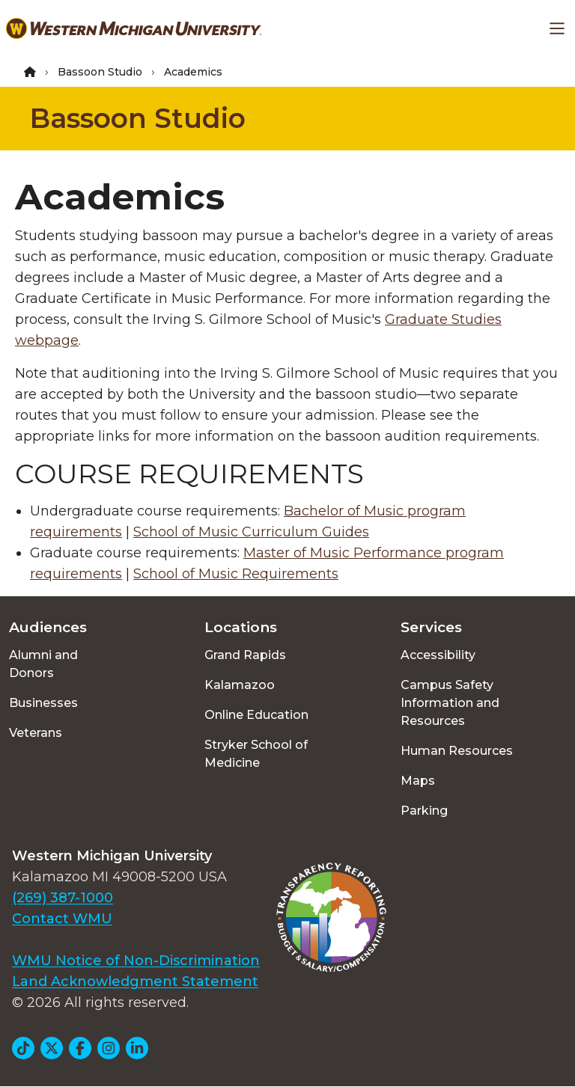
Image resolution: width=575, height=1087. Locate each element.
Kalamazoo (239, 685)
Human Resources (457, 751)
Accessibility (438, 655)
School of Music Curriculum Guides (251, 532)
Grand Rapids (245, 655)
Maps (418, 781)
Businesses (43, 703)
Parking (424, 810)
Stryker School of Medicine (256, 754)
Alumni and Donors (43, 664)
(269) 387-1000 (62, 897)
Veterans (35, 733)
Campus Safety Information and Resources (450, 703)
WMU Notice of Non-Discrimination (136, 960)
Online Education (256, 715)
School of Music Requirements (235, 574)
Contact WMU (62, 918)
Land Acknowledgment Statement (135, 981)
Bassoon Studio (100, 72)
